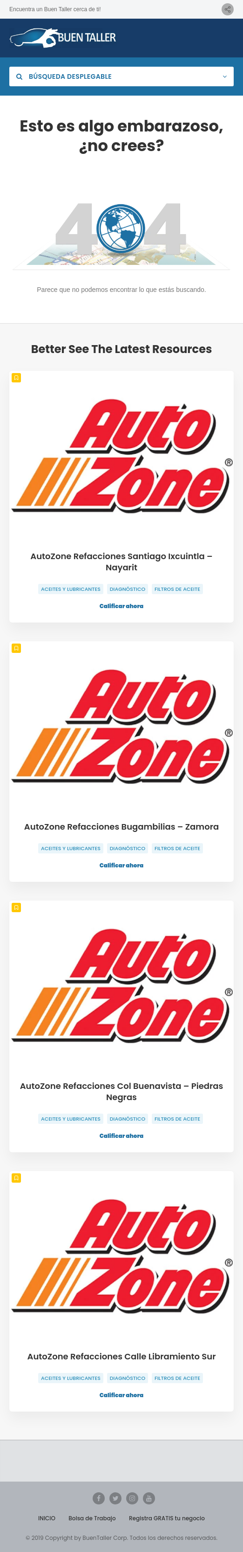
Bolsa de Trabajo (91, 1518)
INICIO (46, 1518)
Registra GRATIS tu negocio (167, 1518)
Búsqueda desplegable (64, 76)
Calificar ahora (121, 606)
